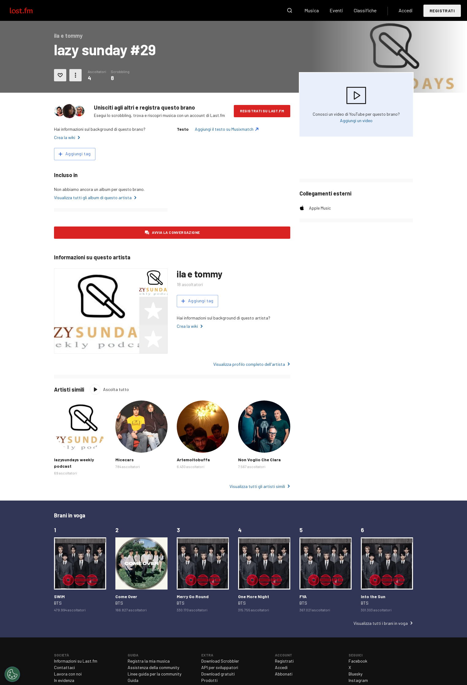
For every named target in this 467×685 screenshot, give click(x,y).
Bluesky (355, 673)
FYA (303, 596)
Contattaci (64, 667)
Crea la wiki (64, 137)
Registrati (442, 10)
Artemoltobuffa (193, 459)
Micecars (124, 459)
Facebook (358, 661)
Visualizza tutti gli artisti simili (257, 486)
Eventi (336, 10)
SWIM (59, 596)
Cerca (290, 10)
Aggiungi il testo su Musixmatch (224, 129)
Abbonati (283, 673)
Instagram (358, 680)
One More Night (253, 596)
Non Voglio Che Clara (259, 459)
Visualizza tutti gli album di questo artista (93, 197)
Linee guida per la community (154, 673)
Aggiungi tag (78, 153)
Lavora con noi (68, 673)
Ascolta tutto (116, 389)
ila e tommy (199, 273)
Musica (311, 10)
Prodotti (209, 680)
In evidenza (64, 680)
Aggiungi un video (356, 120)
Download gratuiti (218, 673)
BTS (58, 603)
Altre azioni (75, 75)
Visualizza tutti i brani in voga (380, 623)
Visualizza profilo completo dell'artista (249, 364)
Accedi (406, 10)
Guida (133, 680)
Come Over (126, 596)
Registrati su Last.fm (262, 111)
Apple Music (320, 208)
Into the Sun (373, 596)
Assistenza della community (153, 667)
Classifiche (365, 10)
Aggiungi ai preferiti (60, 75)
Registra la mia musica (149, 661)
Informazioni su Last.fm (75, 661)
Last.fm (28, 10)
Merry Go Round (193, 596)
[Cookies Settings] (12, 674)
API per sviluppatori (219, 667)
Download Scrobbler (220, 661)
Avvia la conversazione (176, 232)
